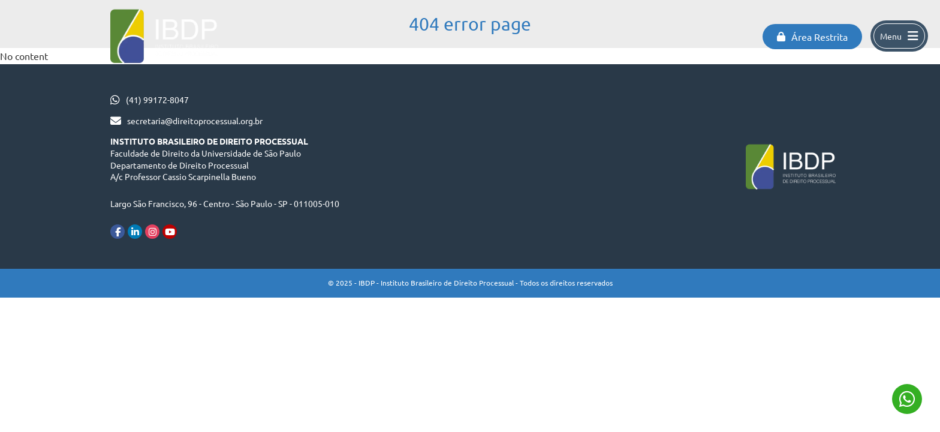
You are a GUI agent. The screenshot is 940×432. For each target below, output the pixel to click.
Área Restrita (812, 37)
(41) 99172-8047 (157, 99)
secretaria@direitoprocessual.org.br (195, 120)
